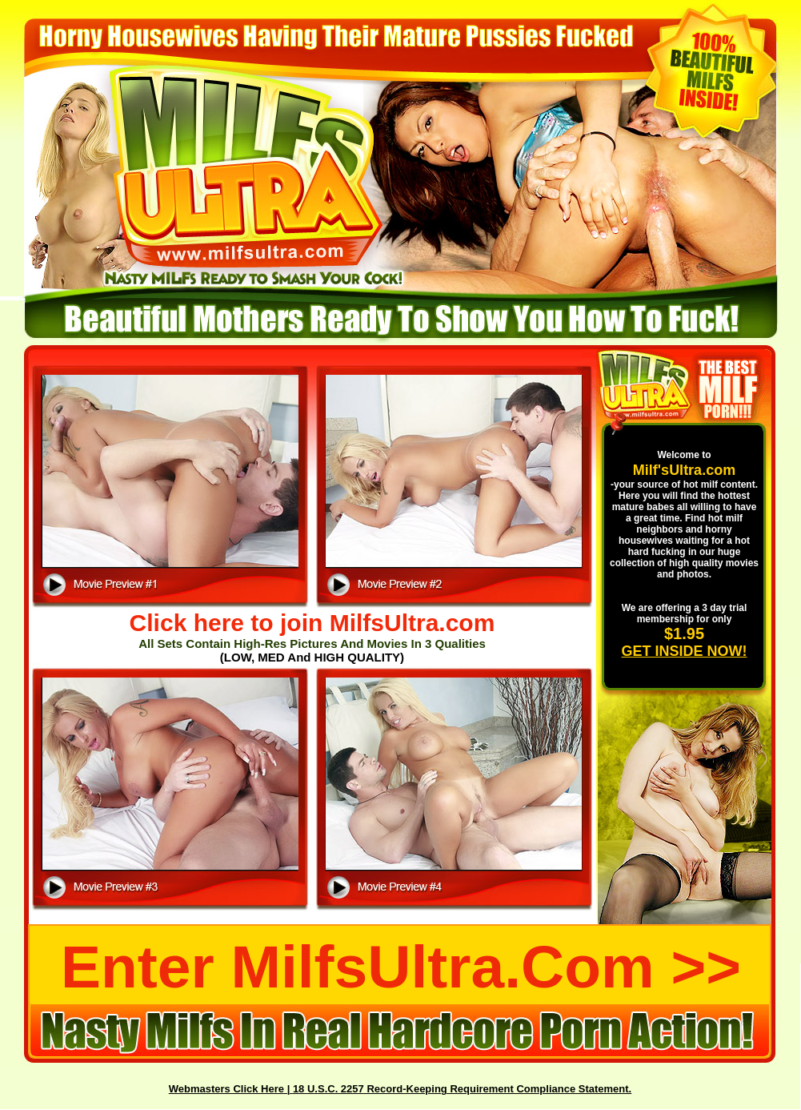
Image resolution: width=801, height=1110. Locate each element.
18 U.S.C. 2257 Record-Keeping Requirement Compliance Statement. (462, 1089)
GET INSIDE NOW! (684, 651)
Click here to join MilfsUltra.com (312, 622)
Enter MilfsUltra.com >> (401, 966)
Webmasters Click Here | (231, 1089)
